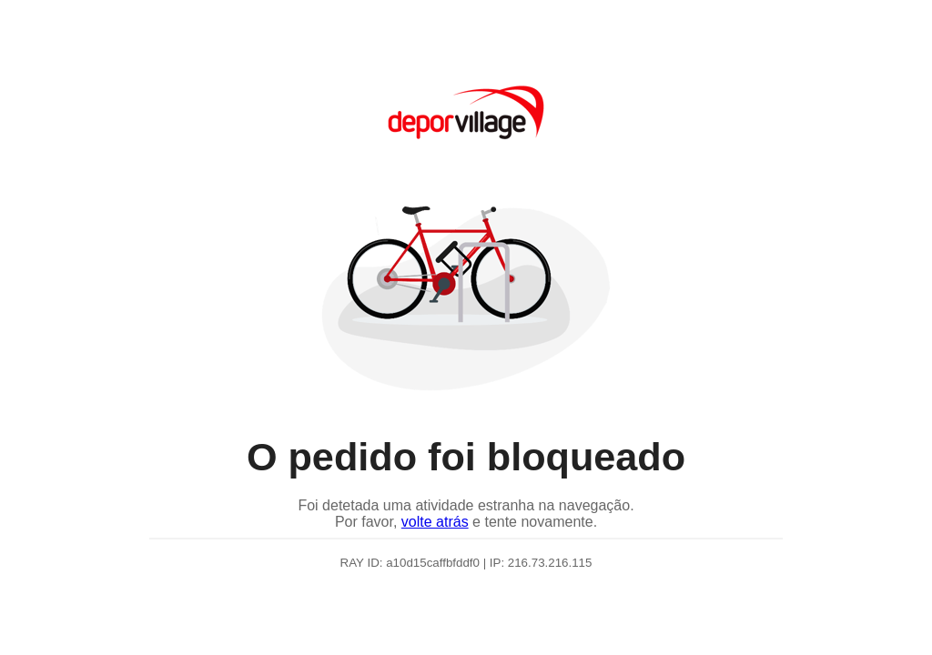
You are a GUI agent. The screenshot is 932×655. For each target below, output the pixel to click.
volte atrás (435, 521)
